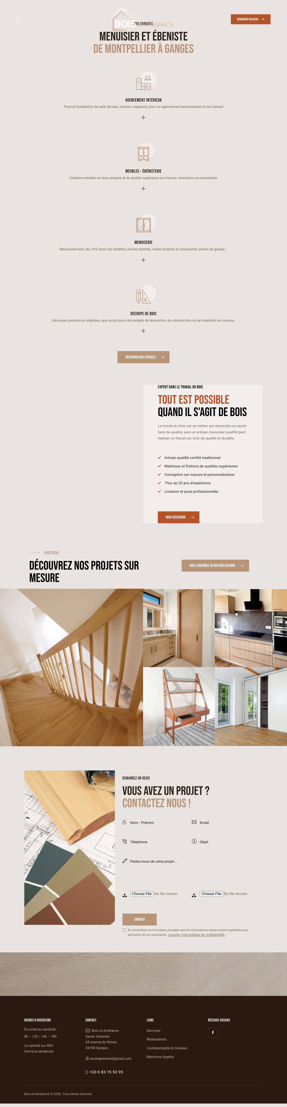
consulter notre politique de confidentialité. (196, 938)
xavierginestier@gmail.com (111, 1062)
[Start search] (18, 19)
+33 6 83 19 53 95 (105, 1075)
